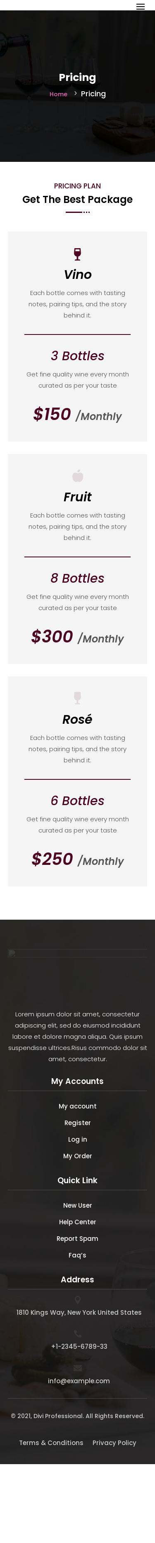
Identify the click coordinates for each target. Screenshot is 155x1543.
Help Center (77, 1222)
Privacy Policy (114, 1442)
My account (78, 1106)
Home (58, 94)
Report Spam (77, 1238)
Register (77, 1122)
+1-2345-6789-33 (79, 1346)
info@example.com (79, 1381)
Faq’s (77, 1255)
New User (77, 1205)
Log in (77, 1139)
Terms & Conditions (51, 1442)
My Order (77, 1156)
